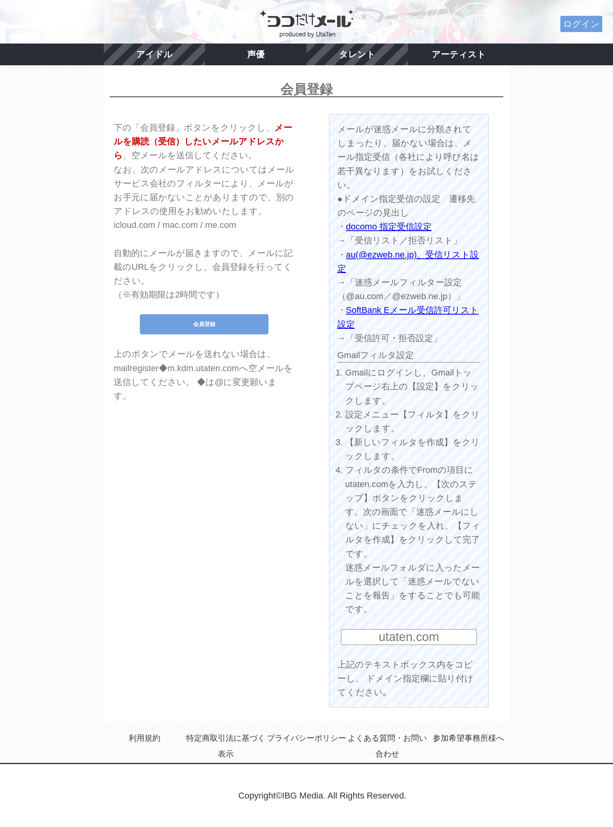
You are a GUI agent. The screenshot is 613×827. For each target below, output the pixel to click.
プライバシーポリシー (306, 738)
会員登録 (204, 324)
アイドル (154, 54)
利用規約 (144, 738)
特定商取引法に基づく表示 (225, 746)
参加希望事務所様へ (468, 738)
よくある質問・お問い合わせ (387, 746)
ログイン (581, 24)
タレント (357, 54)
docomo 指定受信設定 (389, 226)
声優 (256, 54)
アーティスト (459, 54)
